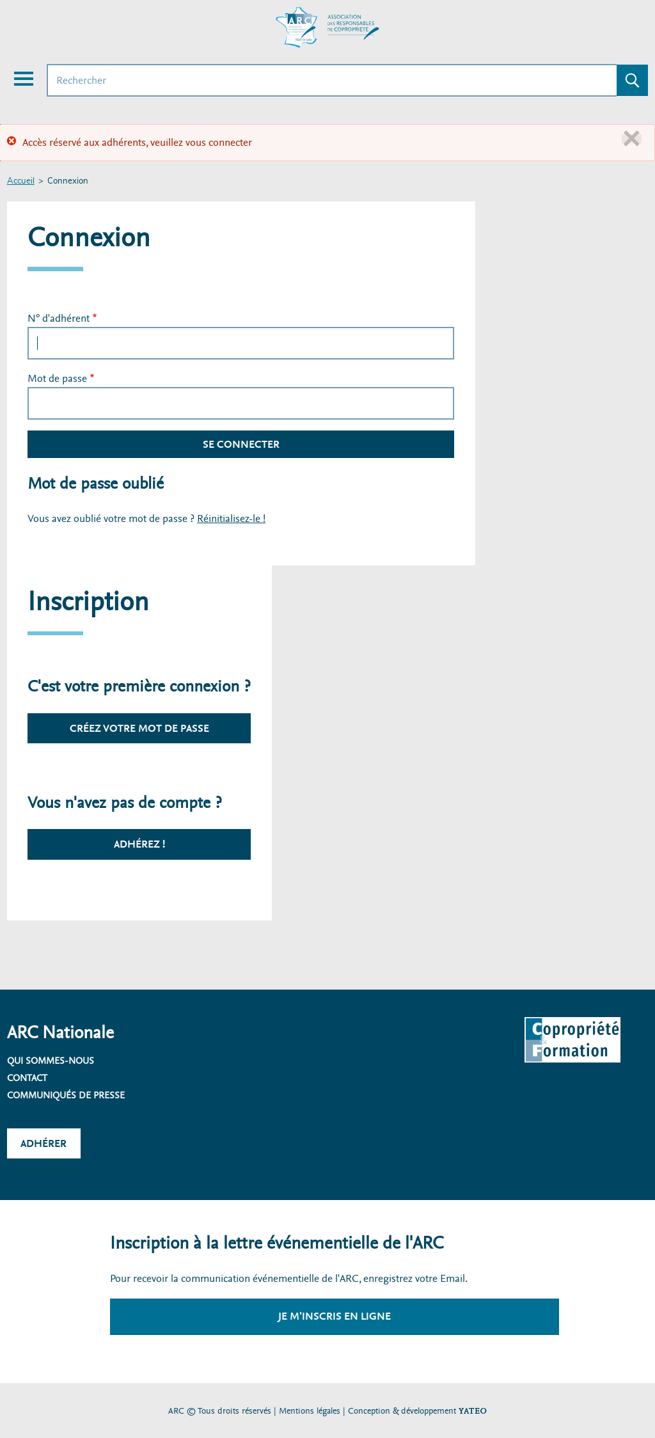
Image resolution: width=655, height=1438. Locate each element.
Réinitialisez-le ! (231, 518)
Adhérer (43, 1143)
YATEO (473, 1410)
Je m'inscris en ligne (334, 1316)
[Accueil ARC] (327, 27)
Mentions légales (309, 1410)
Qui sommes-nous (50, 1060)
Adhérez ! (139, 844)
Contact (27, 1078)
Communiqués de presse (66, 1095)
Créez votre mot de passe (139, 728)
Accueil (21, 181)
